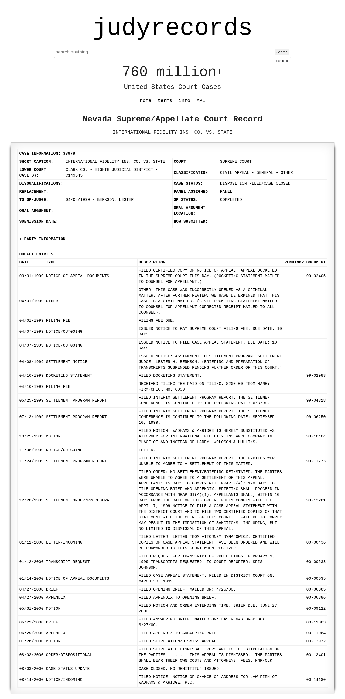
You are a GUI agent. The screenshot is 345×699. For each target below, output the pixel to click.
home (145, 100)
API (201, 100)
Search (282, 52)
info (184, 100)
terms (165, 100)
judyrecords (172, 28)
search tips (282, 60)
